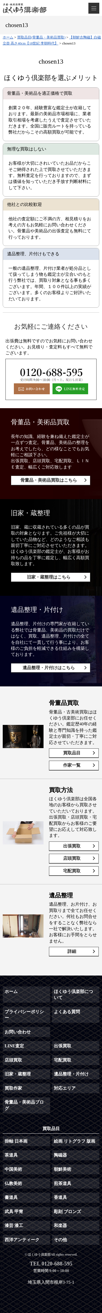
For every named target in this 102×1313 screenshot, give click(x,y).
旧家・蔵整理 (18, 1074)
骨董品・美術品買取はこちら (48, 480)
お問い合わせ (18, 1032)
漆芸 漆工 (14, 1225)
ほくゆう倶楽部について (73, 994)
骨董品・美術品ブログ (24, 1105)
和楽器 (60, 1225)
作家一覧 (72, 765)
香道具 (60, 1197)
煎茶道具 (62, 1183)
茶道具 (11, 1155)
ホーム (11, 991)
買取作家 (13, 1088)
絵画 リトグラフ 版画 (74, 1141)
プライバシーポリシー (24, 1014)
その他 (60, 1239)
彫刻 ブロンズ (67, 1211)
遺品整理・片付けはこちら (49, 667)
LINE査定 (14, 1046)
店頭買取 (72, 858)
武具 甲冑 (14, 1211)
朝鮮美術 (62, 1169)
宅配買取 (72, 871)
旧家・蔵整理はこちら (48, 577)
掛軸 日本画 (16, 1141)
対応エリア (65, 1088)
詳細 (71, 951)
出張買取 (72, 846)
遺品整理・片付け (71, 1074)
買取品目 (72, 753)
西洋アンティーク (22, 1239)
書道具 (11, 1197)
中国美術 (13, 1169)
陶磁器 (60, 1155)
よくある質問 (67, 1011)
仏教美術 (13, 1183)
